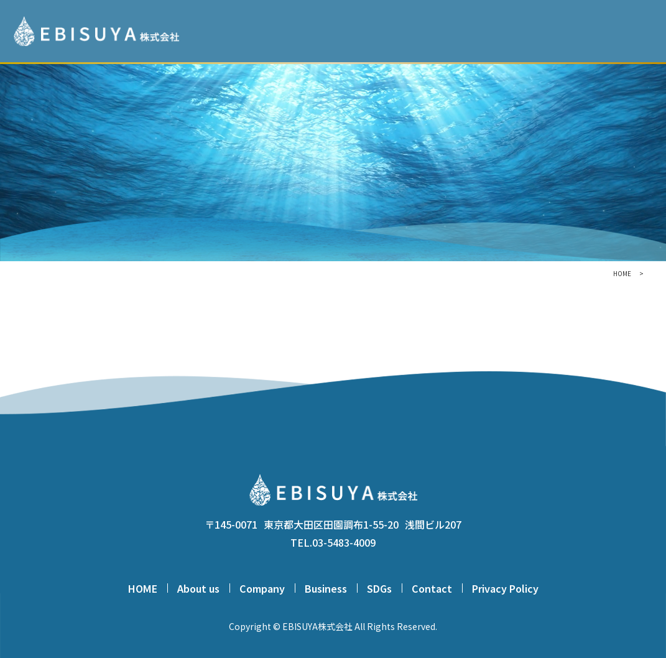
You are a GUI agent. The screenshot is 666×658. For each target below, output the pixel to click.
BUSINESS (546, 30)
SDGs (593, 30)
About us (198, 588)
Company (262, 588)
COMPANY (489, 30)
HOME (383, 30)
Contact (432, 588)
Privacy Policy (505, 588)
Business (326, 588)
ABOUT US (432, 30)
